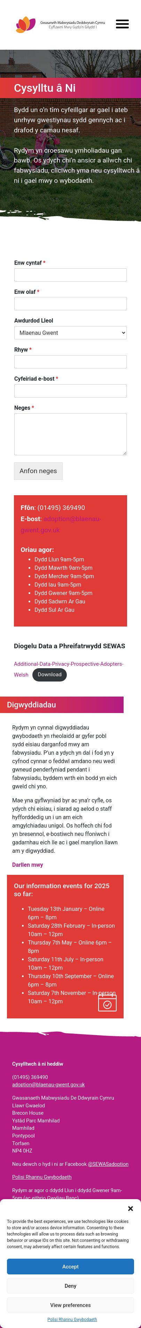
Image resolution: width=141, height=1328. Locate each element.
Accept (70, 1267)
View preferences (70, 1305)
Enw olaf (26, 292)
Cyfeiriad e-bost (36, 378)
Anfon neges (38, 471)
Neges (24, 407)
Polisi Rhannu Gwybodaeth (72, 1319)
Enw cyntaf (30, 263)
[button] (130, 1207)
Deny (71, 1286)
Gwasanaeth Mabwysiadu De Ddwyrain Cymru (60, 25)
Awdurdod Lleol (33, 320)
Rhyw (23, 349)
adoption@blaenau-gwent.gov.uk (48, 1085)
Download (50, 674)
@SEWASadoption (108, 1164)
